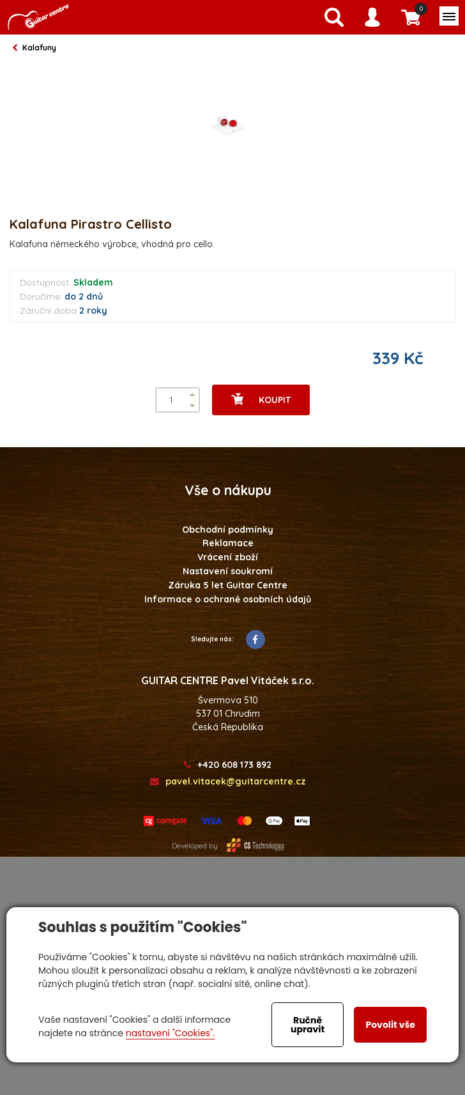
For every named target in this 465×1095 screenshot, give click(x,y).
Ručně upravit (307, 1025)
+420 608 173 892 (227, 765)
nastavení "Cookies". (170, 1033)
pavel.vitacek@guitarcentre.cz (228, 781)
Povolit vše (390, 1024)
